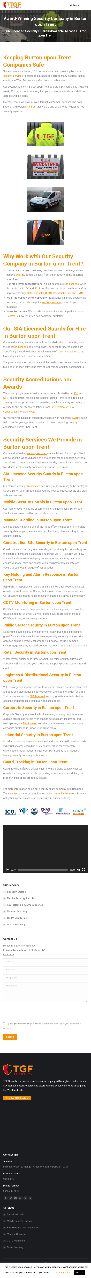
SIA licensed (71, 283)
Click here (8, 954)
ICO (27, 288)
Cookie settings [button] (61, 1272)
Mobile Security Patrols (20, 898)
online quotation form (58, 793)
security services (13, 75)
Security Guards (16, 891)
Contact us (13, 316)
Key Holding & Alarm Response (25, 904)
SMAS (80, 293)
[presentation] (28, 1011)
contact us (16, 793)
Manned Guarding (17, 911)
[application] (45, 849)
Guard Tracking (16, 924)
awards (31, 106)
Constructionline (62, 293)
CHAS (48, 293)
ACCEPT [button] (79, 1272)
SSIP (37, 288)
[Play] (7, 869)
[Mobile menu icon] (85, 5)
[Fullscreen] (83, 869)
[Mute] (78, 869)
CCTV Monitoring (17, 918)
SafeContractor (35, 293)
